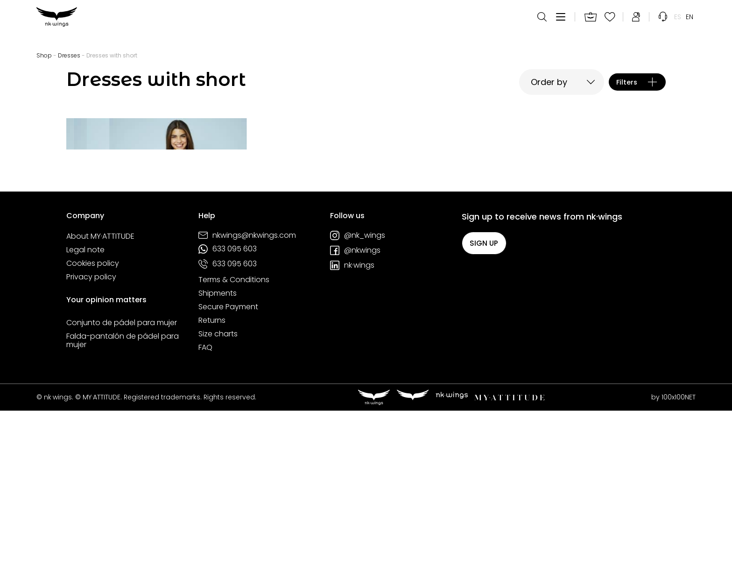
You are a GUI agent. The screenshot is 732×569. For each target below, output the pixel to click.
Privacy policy (91, 435)
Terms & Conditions (233, 438)
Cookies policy (92, 422)
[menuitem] (677, 23)
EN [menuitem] (689, 23)
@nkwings (355, 408)
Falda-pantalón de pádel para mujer (122, 499)
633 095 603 (227, 407)
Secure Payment (228, 465)
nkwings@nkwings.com (247, 394)
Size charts (218, 492)
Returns (211, 479)
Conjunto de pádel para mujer (121, 481)
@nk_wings (357, 393)
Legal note (85, 408)
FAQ (205, 506)
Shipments (217, 452)
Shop (44, 55)
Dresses (69, 55)
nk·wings (352, 423)
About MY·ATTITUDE (100, 395)
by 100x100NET (673, 555)
